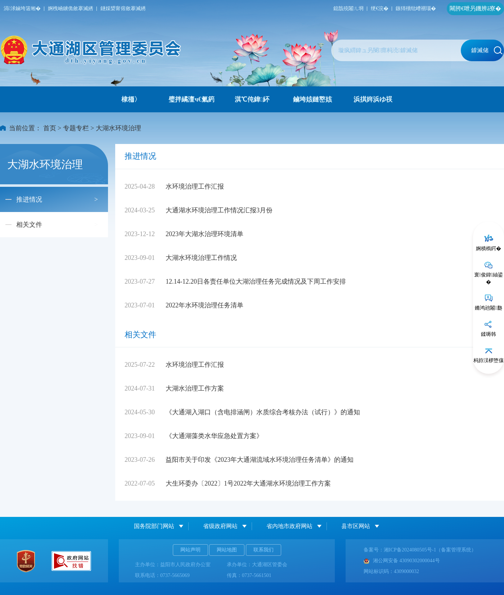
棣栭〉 (131, 99)
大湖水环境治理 (118, 128)
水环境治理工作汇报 (195, 186)
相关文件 (29, 224)
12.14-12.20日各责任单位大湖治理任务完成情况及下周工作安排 (256, 281)
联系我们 (263, 550)
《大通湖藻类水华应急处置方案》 (214, 436)
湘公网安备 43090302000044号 (402, 560)
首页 (49, 128)
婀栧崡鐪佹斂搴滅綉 (70, 8)
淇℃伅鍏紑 (252, 99)
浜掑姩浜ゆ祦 (373, 99)
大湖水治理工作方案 (195, 388)
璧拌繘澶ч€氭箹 (191, 99)
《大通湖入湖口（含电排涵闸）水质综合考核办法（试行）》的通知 (263, 412)
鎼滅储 (487, 50)
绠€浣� (379, 8)
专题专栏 (76, 128)
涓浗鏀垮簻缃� (22, 8)
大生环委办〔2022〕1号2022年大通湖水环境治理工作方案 (248, 483)
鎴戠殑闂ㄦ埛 (348, 8)
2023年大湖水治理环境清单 (204, 234)
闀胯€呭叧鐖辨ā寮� (475, 8)
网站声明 (190, 550)
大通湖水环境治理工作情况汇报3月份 (219, 210)
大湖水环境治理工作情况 (201, 257)
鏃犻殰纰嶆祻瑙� (416, 8)
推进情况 (29, 199)
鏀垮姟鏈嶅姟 (312, 99)
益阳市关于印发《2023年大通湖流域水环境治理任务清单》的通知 (260, 459)
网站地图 (227, 550)
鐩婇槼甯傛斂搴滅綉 (123, 8)
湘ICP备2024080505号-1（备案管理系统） (430, 550)
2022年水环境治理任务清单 (204, 305)
